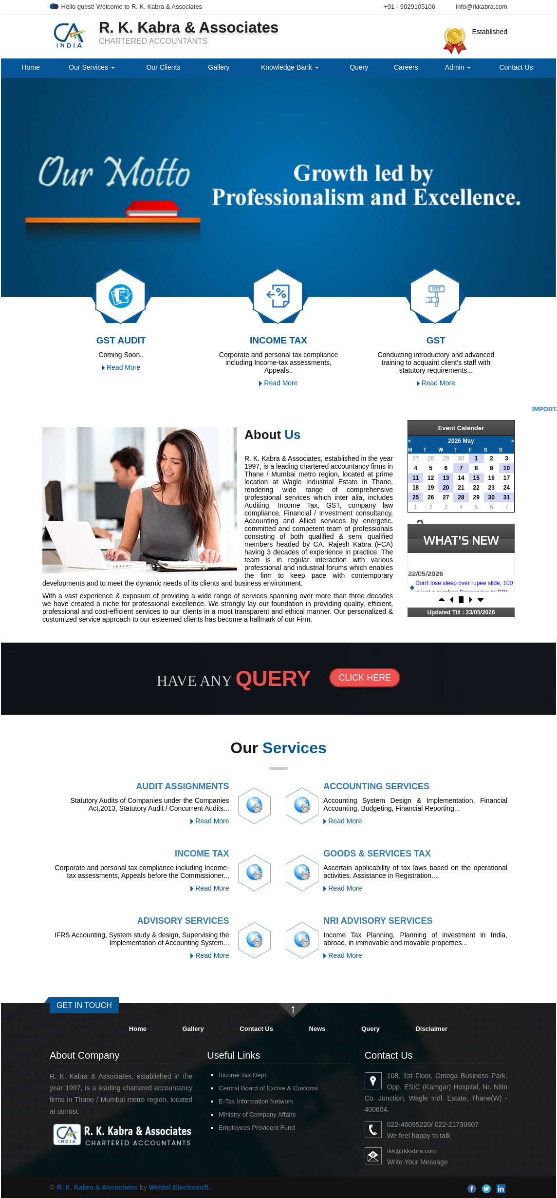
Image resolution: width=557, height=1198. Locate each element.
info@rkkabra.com (481, 6)
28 (430, 458)
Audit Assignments (182, 786)
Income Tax (202, 853)
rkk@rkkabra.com (412, 1151)
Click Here (364, 678)
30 (461, 458)
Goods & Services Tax (376, 853)
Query (359, 67)
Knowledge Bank (290, 67)
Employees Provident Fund (257, 1127)
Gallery (218, 67)
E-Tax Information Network (256, 1101)
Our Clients (163, 67)
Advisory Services (183, 921)
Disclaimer (431, 1028)
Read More (121, 367)
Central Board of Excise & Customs (268, 1088)
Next (506, 181)
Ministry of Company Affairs (257, 1114)
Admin (458, 67)
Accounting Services (376, 786)
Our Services (92, 67)
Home (30, 67)
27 (415, 458)
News (317, 1028)
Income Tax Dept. (243, 1075)
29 (446, 458)
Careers (406, 67)
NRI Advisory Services (377, 921)
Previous (44, 181)
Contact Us (516, 67)
